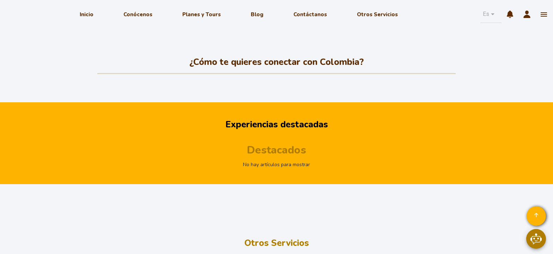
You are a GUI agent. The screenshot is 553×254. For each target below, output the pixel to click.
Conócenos (137, 14)
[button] (489, 14)
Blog (257, 14)
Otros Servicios (377, 14)
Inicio (86, 14)
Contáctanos (310, 14)
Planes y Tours (201, 14)
